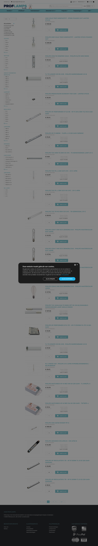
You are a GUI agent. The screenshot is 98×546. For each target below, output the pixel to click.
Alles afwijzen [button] (50, 279)
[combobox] (75, 265)
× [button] (77, 264)
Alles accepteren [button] (67, 279)
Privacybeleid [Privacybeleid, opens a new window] (65, 274)
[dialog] (49, 273)
